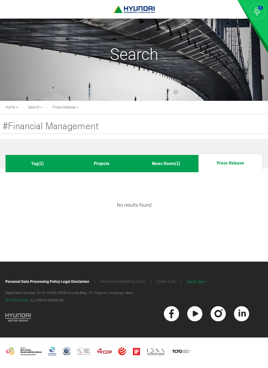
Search (34, 107)
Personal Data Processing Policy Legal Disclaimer (47, 281)
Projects (101, 163)
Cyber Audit (166, 281)
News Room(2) (166, 163)
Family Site (195, 282)
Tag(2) (37, 163)
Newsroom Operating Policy (123, 281)
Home (10, 107)
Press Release (64, 107)
